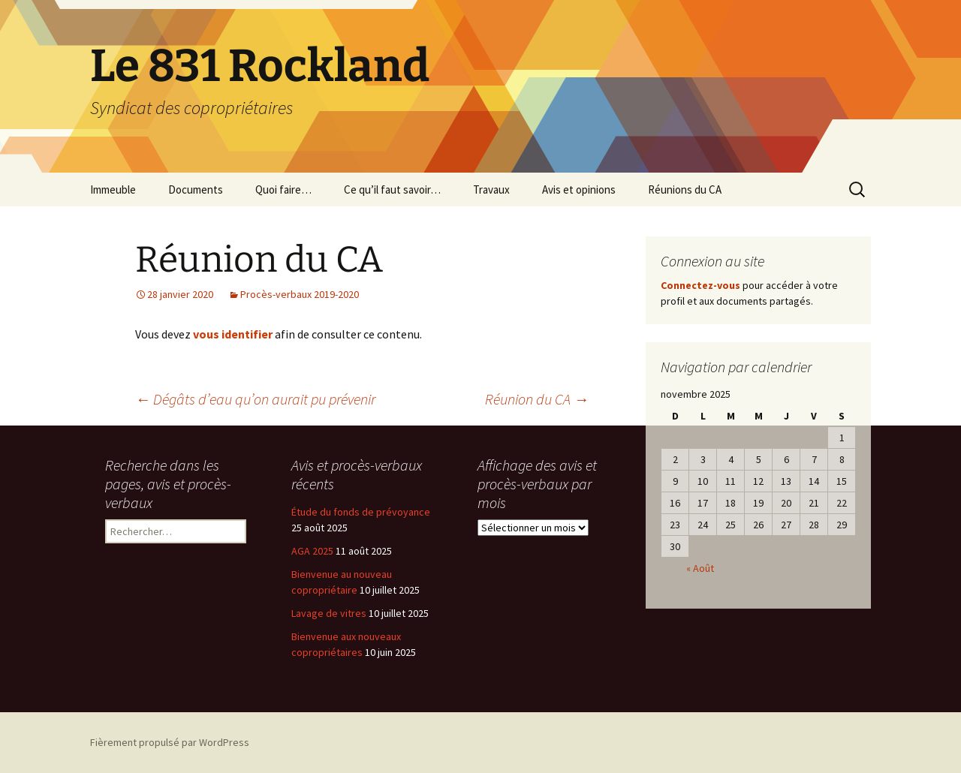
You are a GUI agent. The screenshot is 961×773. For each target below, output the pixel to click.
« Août (700, 568)
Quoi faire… (283, 189)
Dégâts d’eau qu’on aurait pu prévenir (255, 399)
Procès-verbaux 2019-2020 (299, 294)
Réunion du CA (537, 399)
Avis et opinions (579, 189)
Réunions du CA (685, 189)
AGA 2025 (312, 551)
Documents (195, 189)
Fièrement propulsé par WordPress (169, 742)
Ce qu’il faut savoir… (392, 189)
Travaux (491, 189)
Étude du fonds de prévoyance (360, 512)
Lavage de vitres (328, 613)
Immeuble (113, 189)
